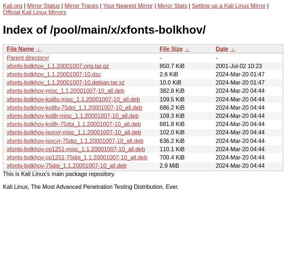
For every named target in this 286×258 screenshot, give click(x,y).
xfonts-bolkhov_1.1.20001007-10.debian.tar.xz (66, 83)
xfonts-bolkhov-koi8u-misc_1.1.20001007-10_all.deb (73, 99)
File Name (20, 49)
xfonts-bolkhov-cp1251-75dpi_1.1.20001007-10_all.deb (77, 157)
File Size (171, 49)
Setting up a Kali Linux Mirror (229, 6)
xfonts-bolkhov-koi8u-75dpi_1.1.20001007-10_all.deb (74, 108)
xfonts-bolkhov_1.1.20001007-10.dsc (54, 74)
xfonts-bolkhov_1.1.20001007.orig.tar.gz (58, 66)
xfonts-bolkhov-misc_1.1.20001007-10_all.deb (65, 91)
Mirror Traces (81, 6)
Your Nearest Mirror (128, 6)
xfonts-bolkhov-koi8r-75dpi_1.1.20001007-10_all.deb (74, 124)
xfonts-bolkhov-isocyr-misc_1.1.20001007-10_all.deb (74, 132)
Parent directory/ (28, 58)
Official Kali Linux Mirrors (34, 12)
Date (222, 49)
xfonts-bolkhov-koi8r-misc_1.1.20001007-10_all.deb (73, 116)
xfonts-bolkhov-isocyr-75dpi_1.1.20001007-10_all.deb (75, 141)
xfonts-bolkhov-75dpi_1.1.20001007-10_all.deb (67, 166)
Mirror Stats (172, 6)
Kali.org (12, 6)
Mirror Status (43, 6)
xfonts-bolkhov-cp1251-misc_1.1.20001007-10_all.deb (76, 149)
